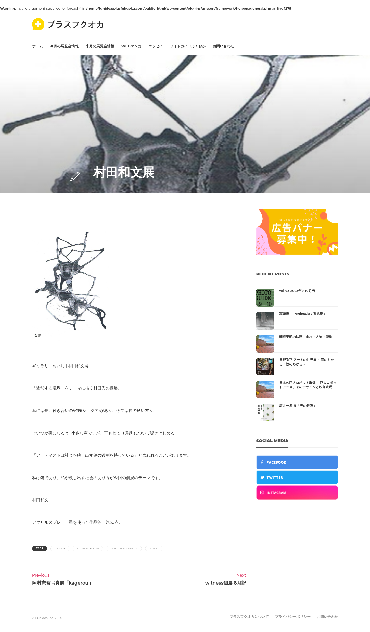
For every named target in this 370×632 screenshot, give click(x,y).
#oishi (153, 548)
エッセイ (155, 46)
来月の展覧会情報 (100, 46)
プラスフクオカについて (249, 616)
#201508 (60, 548)
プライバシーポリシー (293, 616)
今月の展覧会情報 (64, 46)
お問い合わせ (223, 46)
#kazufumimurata (124, 548)
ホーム (37, 46)
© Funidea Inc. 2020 (47, 618)
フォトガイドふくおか (188, 46)
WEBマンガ (131, 46)
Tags (39, 548)
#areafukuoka (88, 548)
